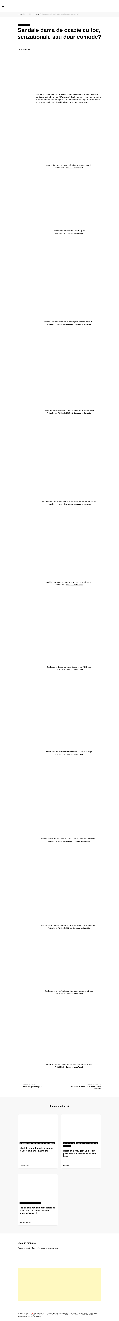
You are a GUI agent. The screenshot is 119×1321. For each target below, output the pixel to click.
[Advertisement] (59, 1284)
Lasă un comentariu (25, 50)
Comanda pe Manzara (74, 585)
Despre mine (83, 1313)
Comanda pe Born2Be (82, 324)
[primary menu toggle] (3, 6)
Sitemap (73, 1313)
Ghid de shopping (23, 25)
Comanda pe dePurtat (74, 168)
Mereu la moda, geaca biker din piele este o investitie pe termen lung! (79, 1153)
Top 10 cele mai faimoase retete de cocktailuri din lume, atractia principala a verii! (37, 1210)
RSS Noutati (64, 1313)
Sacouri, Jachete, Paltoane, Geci (43, 1143)
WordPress (22, 1316)
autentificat (31, 1248)
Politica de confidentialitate (33, 1316)
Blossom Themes (47, 1315)
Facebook (93, 1313)
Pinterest (75, 1314)
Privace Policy (67, 1315)
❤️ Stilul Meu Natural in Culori (40, 1313)
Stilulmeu (67, 1145)
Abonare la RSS (87, 1314)
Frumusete (23, 1202)
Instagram (66, 1314)
